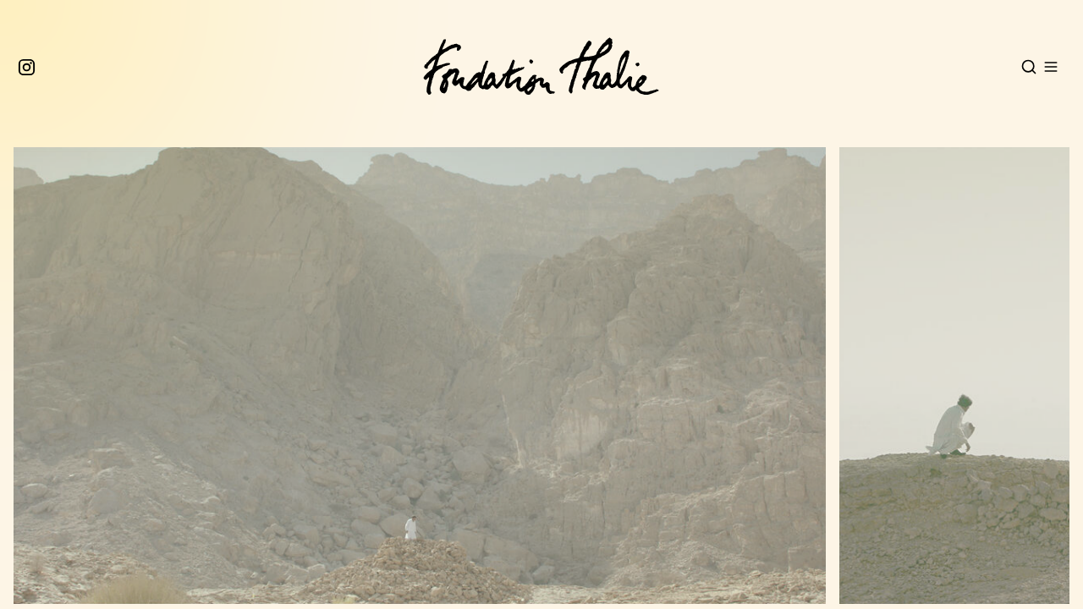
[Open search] (1028, 66)
